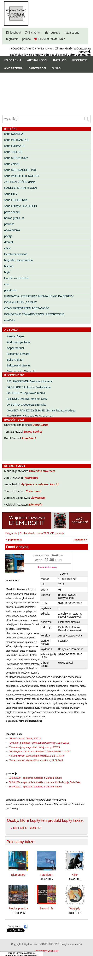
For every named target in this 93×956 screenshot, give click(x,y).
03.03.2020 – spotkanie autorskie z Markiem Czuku (35, 778)
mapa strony (71, 32)
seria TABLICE (13, 151)
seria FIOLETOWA (15, 200)
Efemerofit (35, 504)
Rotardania (31, 477)
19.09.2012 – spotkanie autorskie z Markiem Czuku (35, 786)
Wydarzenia (13, 68)
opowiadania (12, 230)
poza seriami (12, 212)
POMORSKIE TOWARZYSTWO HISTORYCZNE (34, 314)
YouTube (54, 32)
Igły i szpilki (20, 827)
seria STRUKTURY (16, 157)
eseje (7, 248)
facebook (15, 32)
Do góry (88, 941)
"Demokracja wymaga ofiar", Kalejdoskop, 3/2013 (34, 747)
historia (8, 266)
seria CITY (10, 194)
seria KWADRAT (14, 133)
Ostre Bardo (40, 424)
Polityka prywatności (71, 944)
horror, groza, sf (14, 218)
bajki (7, 272)
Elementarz (18, 874)
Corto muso (33, 491)
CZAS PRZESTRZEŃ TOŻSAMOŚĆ (26, 308)
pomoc (26, 39)
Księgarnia (12, 60)
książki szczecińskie (16, 278)
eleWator (9, 320)
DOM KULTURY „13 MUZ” (20, 302)
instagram (35, 32)
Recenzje (79, 60)
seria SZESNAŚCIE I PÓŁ (20, 169)
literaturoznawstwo (15, 254)
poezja (8, 236)
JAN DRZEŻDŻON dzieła (20, 182)
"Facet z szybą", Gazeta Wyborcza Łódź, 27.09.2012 (36, 760)
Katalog (60, 60)
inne (6, 284)
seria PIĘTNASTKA (16, 139)
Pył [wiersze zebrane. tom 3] (39, 484)
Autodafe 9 (29, 438)
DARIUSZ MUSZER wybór (20, 188)
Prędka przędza (18, 908)
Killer (75, 874)
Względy (74, 908)
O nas (56, 68)
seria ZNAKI (11, 163)
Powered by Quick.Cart (46, 950)
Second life (46, 908)
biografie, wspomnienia (18, 260)
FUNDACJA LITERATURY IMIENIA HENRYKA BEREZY (39, 296)
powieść (9, 224)
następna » (80, 539)
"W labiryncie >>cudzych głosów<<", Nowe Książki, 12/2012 (40, 751)
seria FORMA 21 (14, 145)
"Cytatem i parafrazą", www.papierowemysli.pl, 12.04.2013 (39, 742)
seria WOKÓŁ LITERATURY (21, 176)
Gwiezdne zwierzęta (42, 471)
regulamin (12, 39)
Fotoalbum (46, 874)
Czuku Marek (27, 533)
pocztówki (10, 290)
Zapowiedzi (37, 68)
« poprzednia (14, 539)
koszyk (42, 38)
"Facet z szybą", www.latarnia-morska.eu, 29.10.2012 (36, 756)
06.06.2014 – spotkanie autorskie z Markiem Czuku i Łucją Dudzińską (44, 782)
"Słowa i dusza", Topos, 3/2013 (25, 738)
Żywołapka (38, 497)
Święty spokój (32, 431)
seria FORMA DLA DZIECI (20, 206)
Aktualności (37, 60)
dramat (8, 242)
